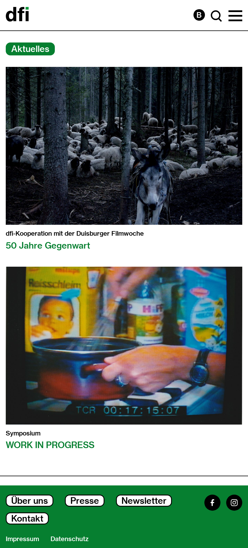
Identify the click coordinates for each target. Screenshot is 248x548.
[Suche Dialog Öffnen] (216, 16)
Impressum (22, 539)
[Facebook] (212, 503)
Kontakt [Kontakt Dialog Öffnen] (27, 518)
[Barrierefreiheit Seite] (199, 15)
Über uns (29, 500)
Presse (84, 500)
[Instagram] (234, 503)
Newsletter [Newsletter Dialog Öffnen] (143, 500)
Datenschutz (70, 539)
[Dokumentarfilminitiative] (17, 15)
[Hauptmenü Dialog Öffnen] (235, 16)
